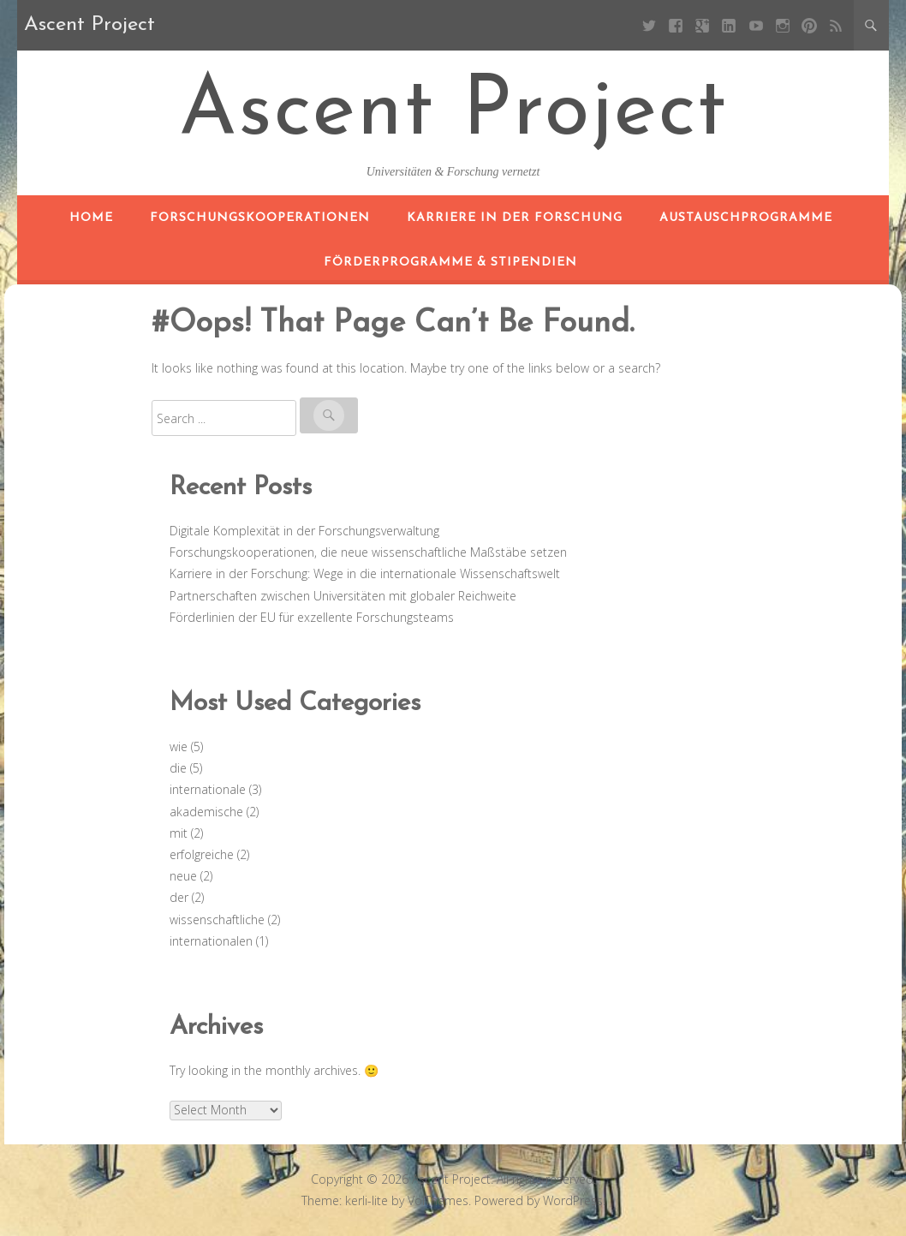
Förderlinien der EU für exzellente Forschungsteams (312, 617)
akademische (206, 811)
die (178, 768)
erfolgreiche (202, 854)
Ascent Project (453, 113)
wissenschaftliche (217, 919)
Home (91, 218)
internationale (208, 789)
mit (179, 833)
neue (183, 876)
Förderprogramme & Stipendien (450, 262)
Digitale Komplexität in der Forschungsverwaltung (304, 530)
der (179, 897)
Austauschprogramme (745, 218)
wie (179, 746)
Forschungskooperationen (260, 218)
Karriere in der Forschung (515, 218)
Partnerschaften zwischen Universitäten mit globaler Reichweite (343, 596)
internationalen (211, 941)
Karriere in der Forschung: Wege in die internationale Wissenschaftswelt (365, 573)
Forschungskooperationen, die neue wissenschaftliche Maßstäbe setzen (368, 552)
